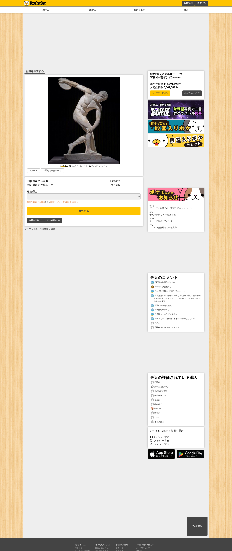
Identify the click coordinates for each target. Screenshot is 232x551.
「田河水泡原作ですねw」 (164, 282)
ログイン (201, 3)
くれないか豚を (159, 391)
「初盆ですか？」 (160, 309)
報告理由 (32, 191)
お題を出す (139, 10)
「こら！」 (157, 323)
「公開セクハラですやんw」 (165, 314)
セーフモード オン (160, 93)
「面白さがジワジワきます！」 (166, 327)
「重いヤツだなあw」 (162, 305)
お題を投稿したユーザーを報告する (44, 220)
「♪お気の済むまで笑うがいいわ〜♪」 (169, 291)
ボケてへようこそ (192, 93)
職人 (186, 10)
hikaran (156, 408)
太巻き (155, 412)
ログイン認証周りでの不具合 (176, 226)
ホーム (46, 10)
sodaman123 (158, 395)
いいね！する (159, 437)
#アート (33, 170)
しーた (155, 417)
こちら (47, 202)
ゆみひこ (156, 404)
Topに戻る (197, 526)
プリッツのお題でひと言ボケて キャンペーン (176, 207)
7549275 (44, 229)
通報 (53, 229)
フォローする (159, 440)
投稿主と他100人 (160, 386)
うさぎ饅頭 (157, 421)
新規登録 (188, 3)
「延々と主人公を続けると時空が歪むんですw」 (173, 318)
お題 (36, 229)
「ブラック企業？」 (161, 286)
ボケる (92, 10)
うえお (155, 399)
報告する (84, 211)
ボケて (28, 229)
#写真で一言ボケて (53, 170)
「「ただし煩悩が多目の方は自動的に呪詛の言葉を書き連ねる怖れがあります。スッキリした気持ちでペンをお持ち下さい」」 (176, 298)
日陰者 (155, 382)
